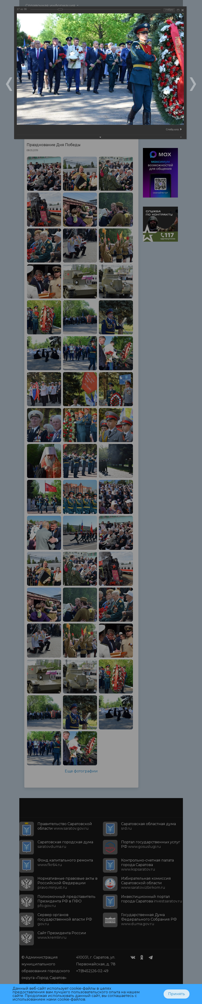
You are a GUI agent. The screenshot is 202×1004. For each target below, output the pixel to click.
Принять (176, 994)
